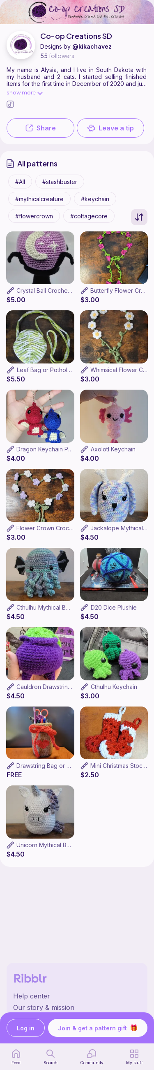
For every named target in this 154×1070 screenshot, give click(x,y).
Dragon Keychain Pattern (50, 449)
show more (24, 92)
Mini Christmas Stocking (122, 765)
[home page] (16, 1057)
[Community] (91, 1057)
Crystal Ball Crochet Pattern (53, 290)
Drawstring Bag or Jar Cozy (53, 765)
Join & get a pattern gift (98, 1028)
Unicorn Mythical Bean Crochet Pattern (68, 844)
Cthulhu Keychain (114, 686)
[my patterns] (134, 1057)
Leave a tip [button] (110, 128)
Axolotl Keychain (113, 449)
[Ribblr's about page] (77, 1007)
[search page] (50, 1057)
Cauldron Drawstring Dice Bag (57, 686)
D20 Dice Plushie (114, 607)
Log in (25, 1028)
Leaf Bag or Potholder (47, 369)
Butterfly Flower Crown (121, 290)
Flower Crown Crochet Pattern (57, 528)
